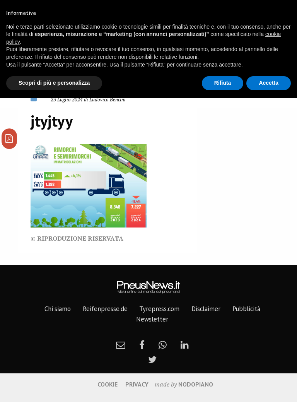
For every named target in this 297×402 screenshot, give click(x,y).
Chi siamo (57, 308)
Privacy (136, 384)
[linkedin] (185, 345)
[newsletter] (120, 345)
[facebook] (142, 345)
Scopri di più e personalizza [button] (54, 83)
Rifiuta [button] (222, 83)
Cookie (107, 384)
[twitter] (152, 359)
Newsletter (152, 319)
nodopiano (195, 384)
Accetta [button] (268, 83)
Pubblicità (246, 308)
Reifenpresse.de (105, 308)
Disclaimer (205, 308)
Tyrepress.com (159, 308)
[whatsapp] (163, 345)
